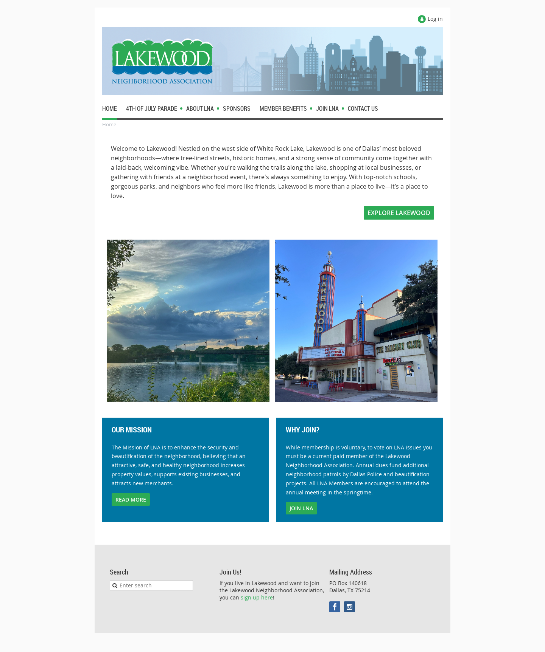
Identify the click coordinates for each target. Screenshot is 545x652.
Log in (435, 18)
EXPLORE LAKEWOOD (398, 213)
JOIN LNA (301, 508)
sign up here (257, 597)
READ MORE (130, 499)
